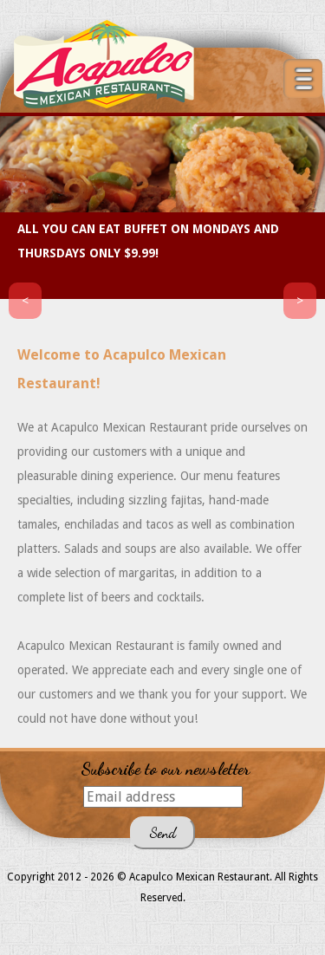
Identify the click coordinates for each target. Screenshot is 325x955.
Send (162, 832)
